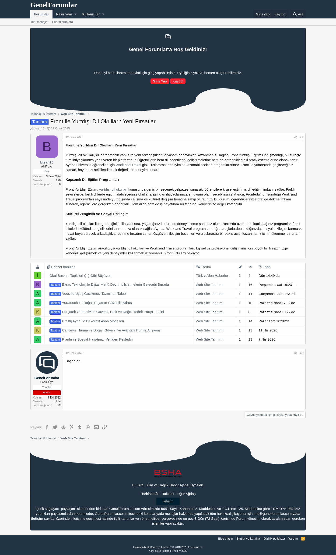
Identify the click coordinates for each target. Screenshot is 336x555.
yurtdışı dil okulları (113, 189)
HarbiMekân (149, 494)
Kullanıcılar (90, 14)
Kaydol (177, 81)
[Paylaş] (295, 137)
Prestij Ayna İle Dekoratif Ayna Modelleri (86, 321)
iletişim (37, 518)
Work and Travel (128, 165)
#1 (301, 137)
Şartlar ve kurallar (248, 538)
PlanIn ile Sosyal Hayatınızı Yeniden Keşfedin (91, 339)
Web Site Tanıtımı (209, 285)
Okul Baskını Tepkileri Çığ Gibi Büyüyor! (80, 276)
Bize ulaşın (225, 538)
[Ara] (298, 14)
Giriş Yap (160, 81)
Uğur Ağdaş (186, 494)
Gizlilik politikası (274, 538)
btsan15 (39, 128)
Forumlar (41, 14)
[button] (75, 14)
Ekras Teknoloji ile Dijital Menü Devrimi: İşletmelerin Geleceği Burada (109, 284)
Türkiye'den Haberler (212, 276)
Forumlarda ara (62, 22)
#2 (301, 353)
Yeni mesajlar (39, 22)
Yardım (293, 538)
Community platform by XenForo (168, 547)
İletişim (168, 501)
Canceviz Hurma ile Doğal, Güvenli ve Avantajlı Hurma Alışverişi (105, 330)
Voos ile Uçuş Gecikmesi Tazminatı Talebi (87, 294)
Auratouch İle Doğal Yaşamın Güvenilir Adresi (91, 303)
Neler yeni (64, 14)
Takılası (168, 494)
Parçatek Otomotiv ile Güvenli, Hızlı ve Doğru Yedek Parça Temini (106, 312)
